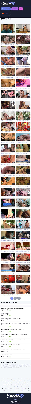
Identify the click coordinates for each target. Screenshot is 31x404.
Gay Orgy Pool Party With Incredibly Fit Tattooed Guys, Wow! (13, 349)
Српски (10, 382)
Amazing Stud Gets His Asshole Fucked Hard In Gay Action (12, 308)
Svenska (11, 374)
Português (16, 372)
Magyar (2, 372)
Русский (18, 374)
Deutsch (20, 370)
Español (24, 374)
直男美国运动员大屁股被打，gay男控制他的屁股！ (11, 318)
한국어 (28, 382)
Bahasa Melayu (23, 376)
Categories (6, 8)
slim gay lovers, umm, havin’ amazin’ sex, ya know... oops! (12, 329)
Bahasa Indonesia (6, 376)
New (21, 8)
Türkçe (5, 380)
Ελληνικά (3, 378)
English (2, 370)
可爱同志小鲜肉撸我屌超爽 (6, 354)
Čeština (26, 370)
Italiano (9, 378)
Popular (15, 8)
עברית (22, 372)
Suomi (8, 370)
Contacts (15, 399)
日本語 (22, 378)
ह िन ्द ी (16, 378)
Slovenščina (24, 380)
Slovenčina (3, 382)
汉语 (11, 380)
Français (28, 378)
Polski (27, 372)
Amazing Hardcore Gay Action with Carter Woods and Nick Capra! (14, 334)
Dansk (14, 370)
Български (15, 376)
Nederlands (17, 380)
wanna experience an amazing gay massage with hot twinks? (13, 339)
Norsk (16, 382)
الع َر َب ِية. (9, 372)
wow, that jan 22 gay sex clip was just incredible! (10, 344)
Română (5, 374)
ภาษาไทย (22, 382)
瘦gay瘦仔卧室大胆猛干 (5, 313)
